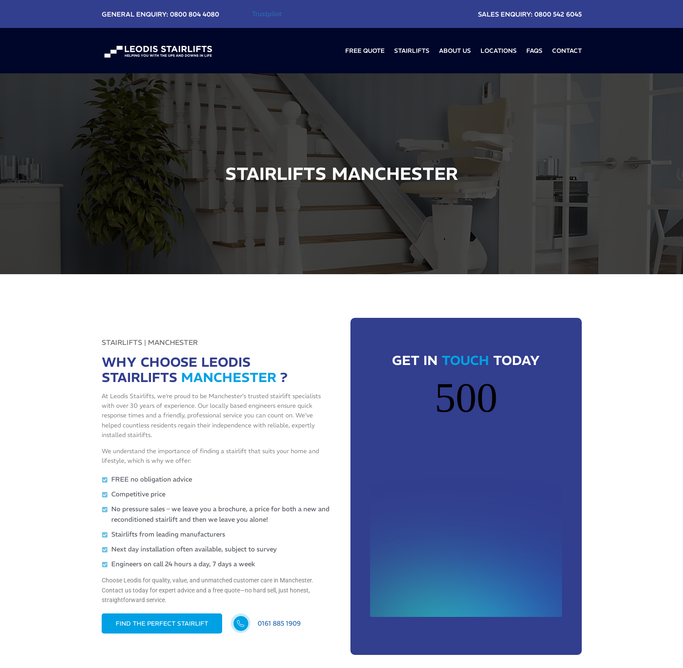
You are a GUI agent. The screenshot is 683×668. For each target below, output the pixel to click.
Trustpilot (266, 14)
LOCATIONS (499, 51)
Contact (567, 51)
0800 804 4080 (194, 14)
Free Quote (364, 51)
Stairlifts (411, 51)
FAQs (534, 51)
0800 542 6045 (558, 14)
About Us (455, 51)
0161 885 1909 (279, 623)
